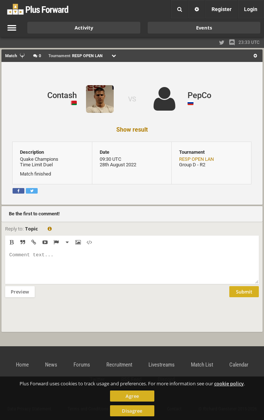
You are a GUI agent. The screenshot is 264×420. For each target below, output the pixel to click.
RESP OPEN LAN (196, 159)
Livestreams (161, 364)
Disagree (132, 410)
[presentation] (61, 319)
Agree (132, 396)
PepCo (199, 95)
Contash (62, 95)
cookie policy (229, 383)
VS (132, 99)
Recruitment (119, 364)
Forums (81, 364)
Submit (244, 297)
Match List (202, 364)
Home (22, 364)
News (51, 364)
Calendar (238, 364)
